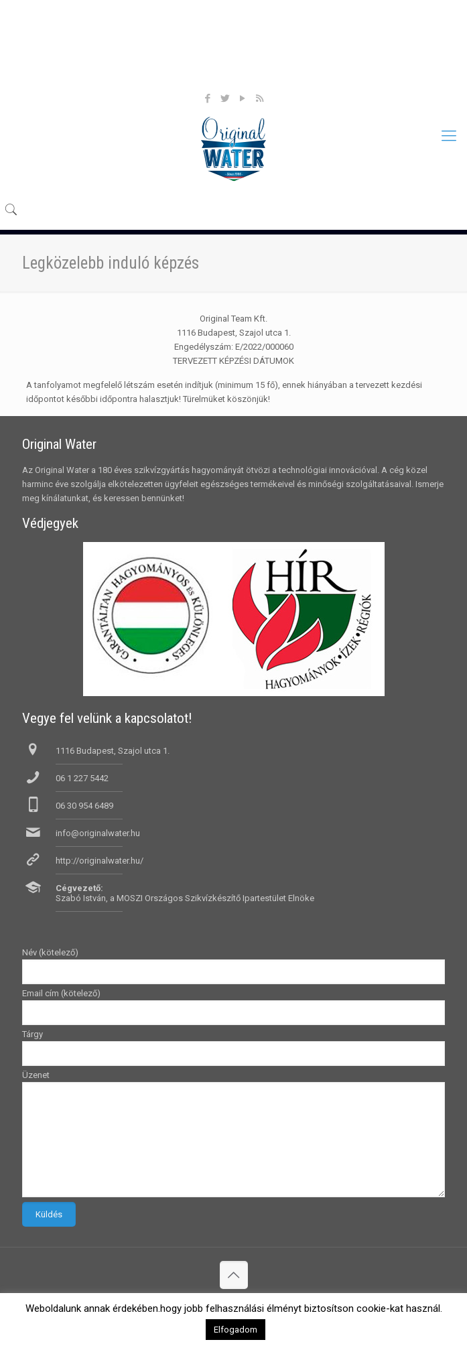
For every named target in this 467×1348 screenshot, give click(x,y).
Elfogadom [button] (235, 1330)
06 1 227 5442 (82, 778)
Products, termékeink (235, 52)
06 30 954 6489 (84, 806)
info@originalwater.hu (98, 833)
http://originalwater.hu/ (99, 861)
